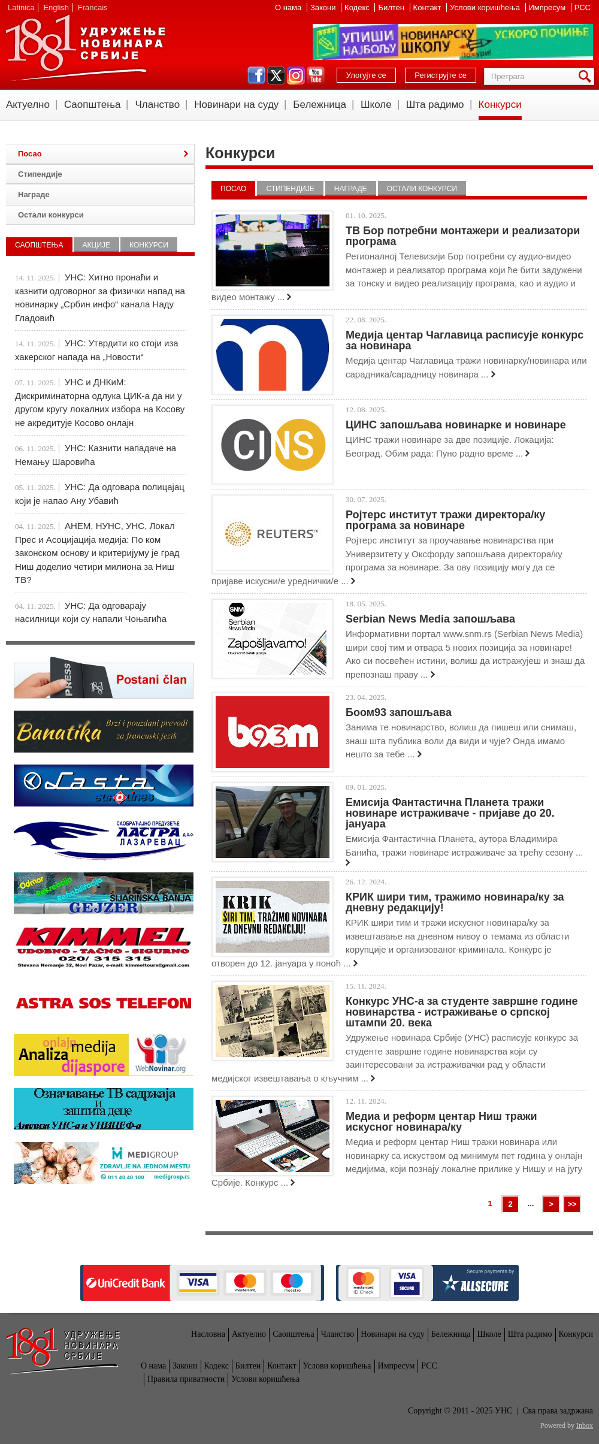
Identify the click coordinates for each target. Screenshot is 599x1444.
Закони (324, 7)
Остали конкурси (422, 188)
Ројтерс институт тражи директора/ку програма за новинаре (445, 520)
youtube (316, 75)
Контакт (428, 7)
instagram (296, 75)
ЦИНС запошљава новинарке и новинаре (456, 425)
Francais (93, 7)
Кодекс (357, 7)
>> (571, 1204)
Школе (376, 104)
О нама (289, 7)
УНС (85, 48)
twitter (276, 75)
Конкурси (500, 104)
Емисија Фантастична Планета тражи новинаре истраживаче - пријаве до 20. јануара (450, 813)
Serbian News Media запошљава (430, 619)
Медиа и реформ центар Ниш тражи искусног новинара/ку (441, 1121)
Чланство (157, 104)
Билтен (392, 7)
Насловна (208, 1334)
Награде (350, 188)
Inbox (584, 1425)
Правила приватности (186, 1378)
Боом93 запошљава (399, 712)
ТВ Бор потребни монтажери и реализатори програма (463, 236)
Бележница (319, 104)
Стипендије (290, 188)
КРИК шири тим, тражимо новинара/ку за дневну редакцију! (455, 902)
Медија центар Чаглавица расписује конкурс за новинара (464, 340)
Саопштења (92, 104)
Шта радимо (435, 104)
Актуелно (28, 104)
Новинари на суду (236, 104)
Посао (233, 188)
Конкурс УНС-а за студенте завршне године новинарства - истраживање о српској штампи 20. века (462, 1012)
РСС (582, 7)
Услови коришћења (486, 7)
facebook (256, 75)
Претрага (587, 76)
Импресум (548, 7)
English (56, 7)
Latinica (21, 7)
